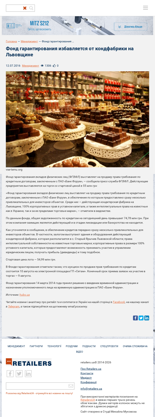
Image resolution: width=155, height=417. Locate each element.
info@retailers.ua (91, 388)
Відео (79, 349)
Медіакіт (86, 377)
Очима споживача (135, 344)
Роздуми (72, 344)
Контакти (87, 373)
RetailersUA (88, 399)
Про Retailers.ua (91, 368)
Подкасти (89, 344)
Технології (54, 344)
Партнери (36, 344)
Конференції (88, 382)
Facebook (119, 302)
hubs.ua (25, 294)
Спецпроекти (109, 344)
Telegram (13, 306)
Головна (11, 41)
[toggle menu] (145, 8)
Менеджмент (29, 41)
